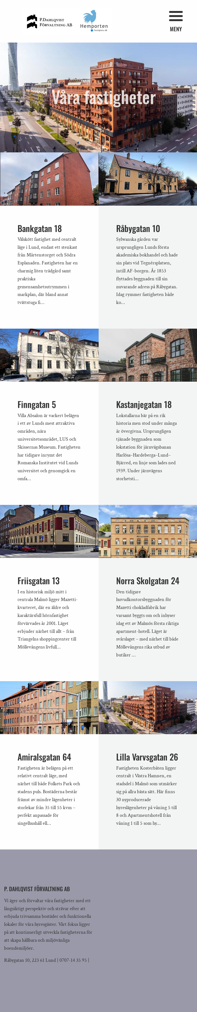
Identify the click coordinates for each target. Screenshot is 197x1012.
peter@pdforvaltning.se (27, 968)
